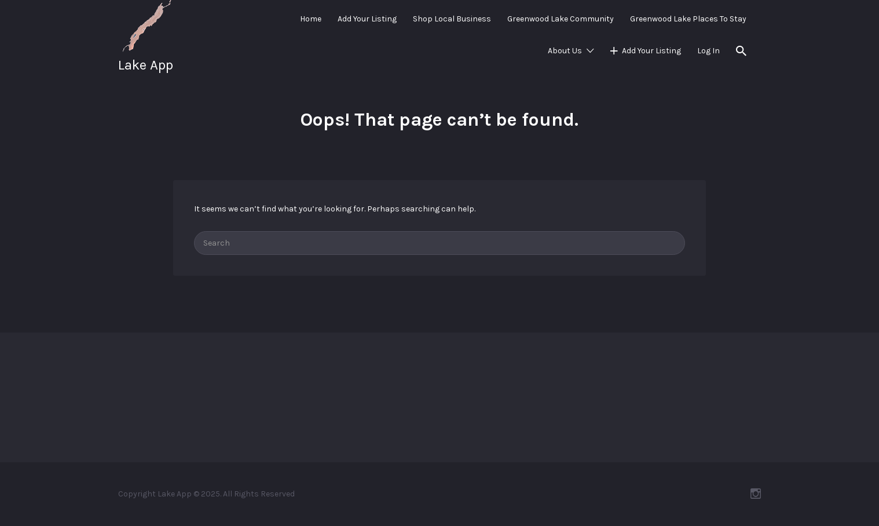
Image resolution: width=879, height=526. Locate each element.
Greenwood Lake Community (560, 19)
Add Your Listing (367, 19)
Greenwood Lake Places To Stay (688, 19)
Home (310, 19)
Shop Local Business (452, 19)
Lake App (145, 65)
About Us (565, 51)
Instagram (755, 494)
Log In (708, 51)
